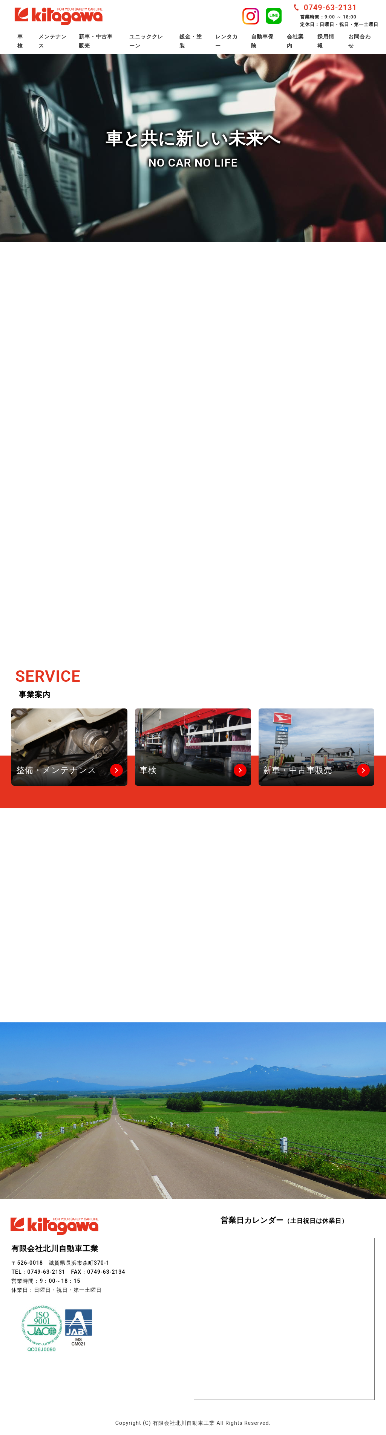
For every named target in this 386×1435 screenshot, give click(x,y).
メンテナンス (52, 41)
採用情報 (325, 41)
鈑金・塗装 (190, 41)
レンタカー (226, 41)
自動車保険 (262, 41)
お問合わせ (359, 41)
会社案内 (295, 41)
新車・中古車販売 (96, 41)
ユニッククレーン (146, 41)
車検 (20, 41)
